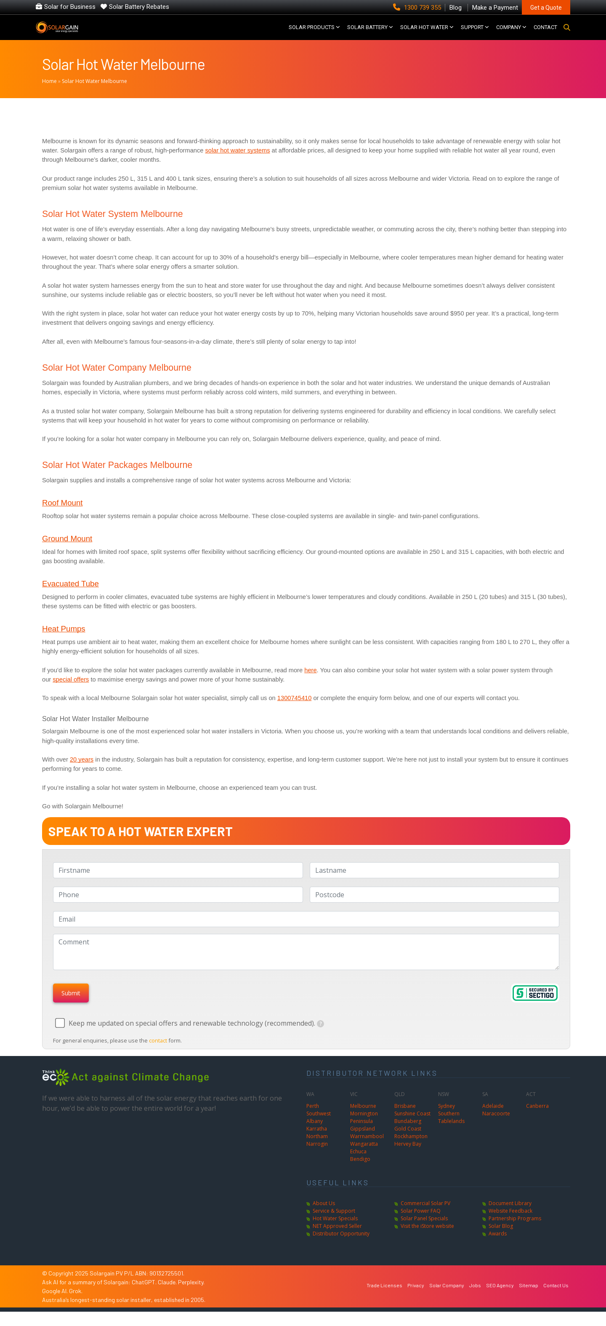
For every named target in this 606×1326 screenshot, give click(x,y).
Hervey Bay (407, 1157)
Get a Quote (546, 7)
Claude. (168, 1295)
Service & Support (334, 1224)
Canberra (537, 1119)
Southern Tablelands (451, 1131)
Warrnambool (367, 1150)
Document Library (510, 1217)
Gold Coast (407, 1142)
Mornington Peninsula (364, 1131)
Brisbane (405, 1119)
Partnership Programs (515, 1232)
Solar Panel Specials (424, 1232)
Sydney (446, 1119)
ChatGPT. (145, 1295)
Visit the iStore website (427, 1239)
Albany (314, 1135)
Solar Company (446, 1299)
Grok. (75, 1304)
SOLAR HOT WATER (424, 34)
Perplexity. (191, 1295)
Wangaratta (364, 1157)
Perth (312, 1119)
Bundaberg (407, 1135)
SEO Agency (500, 1299)
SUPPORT (472, 34)
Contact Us (556, 1299)
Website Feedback (510, 1224)
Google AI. (55, 1304)
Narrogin (317, 1157)
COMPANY (508, 34)
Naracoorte (496, 1127)
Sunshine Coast (412, 1127)
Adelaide (493, 1119)
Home (49, 95)
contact (158, 1054)
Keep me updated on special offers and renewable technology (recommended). (196, 1037)
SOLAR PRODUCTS (312, 34)
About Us (324, 1217)
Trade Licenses (384, 1299)
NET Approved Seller (337, 1239)
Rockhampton (411, 1150)
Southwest (318, 1127)
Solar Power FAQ (421, 1224)
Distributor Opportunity (341, 1247)
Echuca (358, 1165)
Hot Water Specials (335, 1232)
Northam (317, 1150)
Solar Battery (367, 34)
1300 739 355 (418, 7)
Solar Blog (501, 1239)
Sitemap (528, 1299)
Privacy (415, 1299)
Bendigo (360, 1172)
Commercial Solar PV (425, 1217)
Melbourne (363, 1119)
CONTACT (545, 34)
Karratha (316, 1142)
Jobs (475, 1299)
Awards (498, 1247)
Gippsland (362, 1142)
